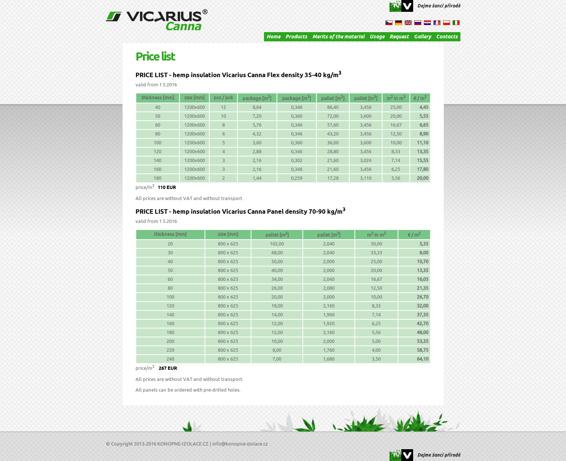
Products (296, 37)
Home (273, 37)
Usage (377, 37)
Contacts (447, 37)
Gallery (422, 37)
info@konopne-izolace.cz (240, 444)
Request (399, 37)
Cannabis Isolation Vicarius (156, 19)
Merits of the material (338, 37)
